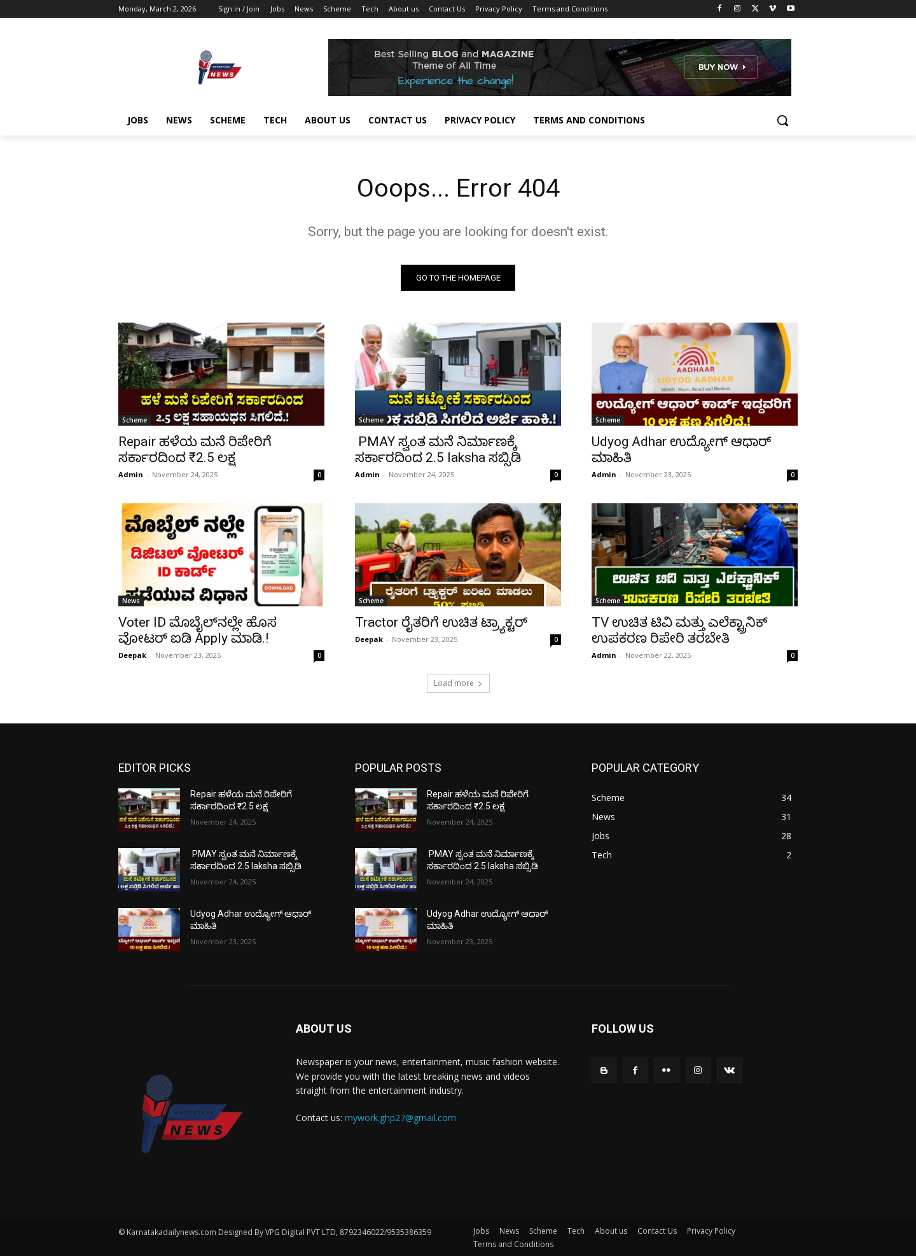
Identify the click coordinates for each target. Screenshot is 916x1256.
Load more (458, 683)
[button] (782, 120)
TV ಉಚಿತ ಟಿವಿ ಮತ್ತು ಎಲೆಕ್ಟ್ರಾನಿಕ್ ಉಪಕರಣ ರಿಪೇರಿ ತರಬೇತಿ (680, 630)
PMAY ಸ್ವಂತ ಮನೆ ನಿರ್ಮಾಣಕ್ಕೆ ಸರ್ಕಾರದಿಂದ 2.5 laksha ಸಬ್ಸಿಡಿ (438, 449)
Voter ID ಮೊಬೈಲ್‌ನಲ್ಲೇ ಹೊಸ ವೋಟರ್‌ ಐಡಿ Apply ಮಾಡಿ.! (197, 630)
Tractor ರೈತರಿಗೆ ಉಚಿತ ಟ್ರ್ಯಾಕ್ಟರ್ (441, 622)
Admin (130, 474)
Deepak (132, 655)
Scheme (134, 419)
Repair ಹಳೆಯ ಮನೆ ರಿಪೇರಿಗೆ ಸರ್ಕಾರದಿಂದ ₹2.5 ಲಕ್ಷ (195, 449)
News (131, 600)
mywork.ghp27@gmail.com (400, 1118)
